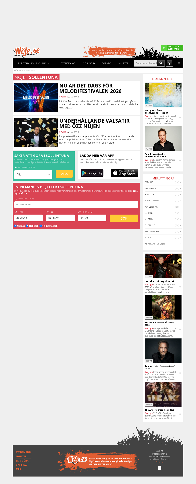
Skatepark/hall (153, 231)
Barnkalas (150, 188)
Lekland (149, 213)
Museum (149, 219)
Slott (148, 237)
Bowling (149, 194)
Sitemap (159, 462)
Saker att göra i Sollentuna (41, 155)
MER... (19, 469)
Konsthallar (152, 200)
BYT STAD (22, 464)
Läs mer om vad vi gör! (100, 464)
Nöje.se (17, 70)
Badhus (149, 182)
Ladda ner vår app (97, 155)
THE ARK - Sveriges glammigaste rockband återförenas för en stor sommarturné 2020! (160, 415)
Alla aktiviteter (155, 243)
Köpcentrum (151, 206)
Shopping (150, 225)
